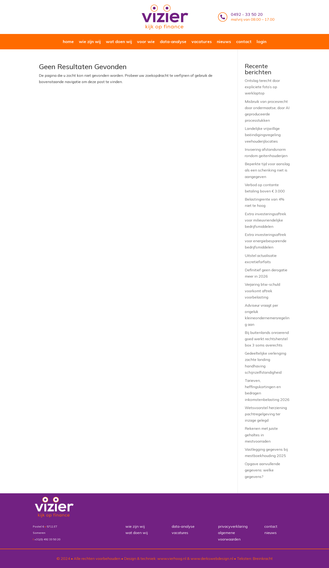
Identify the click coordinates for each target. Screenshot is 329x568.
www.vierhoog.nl (171, 558)
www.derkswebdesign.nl (212, 558)
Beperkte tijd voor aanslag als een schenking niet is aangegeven (267, 169)
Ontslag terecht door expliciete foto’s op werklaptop (262, 86)
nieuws (224, 42)
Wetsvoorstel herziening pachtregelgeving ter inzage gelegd (266, 413)
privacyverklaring (233, 526)
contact (244, 42)
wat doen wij (119, 42)
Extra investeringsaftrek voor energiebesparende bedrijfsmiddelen (265, 240)
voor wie (146, 42)
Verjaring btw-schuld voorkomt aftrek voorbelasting (262, 290)
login (261, 42)
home (68, 42)
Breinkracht (263, 558)
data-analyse (173, 42)
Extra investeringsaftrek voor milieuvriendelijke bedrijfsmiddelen (265, 220)
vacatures (201, 42)
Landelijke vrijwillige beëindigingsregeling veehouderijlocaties (263, 134)
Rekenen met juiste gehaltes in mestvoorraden (261, 434)
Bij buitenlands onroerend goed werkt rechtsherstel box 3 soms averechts (267, 338)
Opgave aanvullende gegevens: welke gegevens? (262, 469)
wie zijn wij (90, 42)
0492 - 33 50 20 (247, 14)
